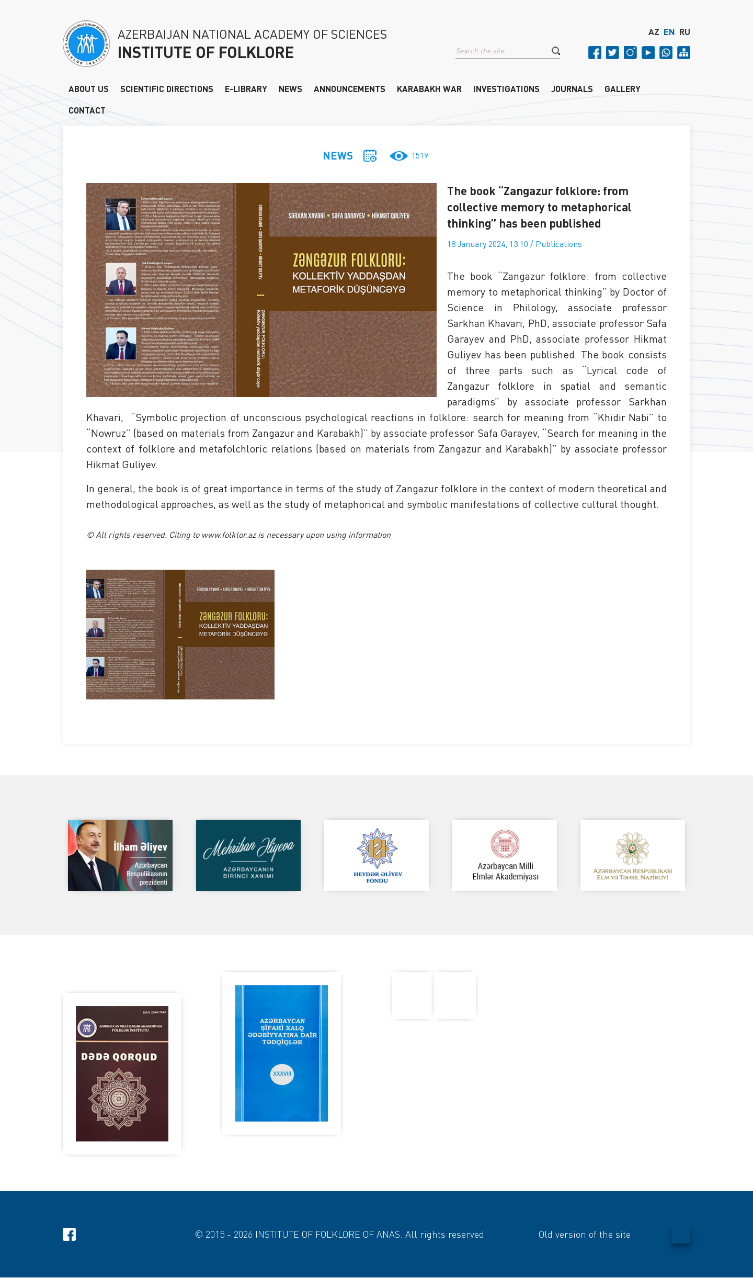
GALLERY (622, 88)
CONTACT (87, 110)
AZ (653, 33)
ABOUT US (89, 88)
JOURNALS (572, 88)
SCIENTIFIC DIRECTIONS (166, 88)
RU (684, 33)
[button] (556, 52)
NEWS (290, 88)
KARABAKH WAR (429, 88)
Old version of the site (585, 1234)
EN (669, 33)
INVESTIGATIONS (506, 88)
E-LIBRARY (246, 88)
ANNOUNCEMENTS (349, 88)
